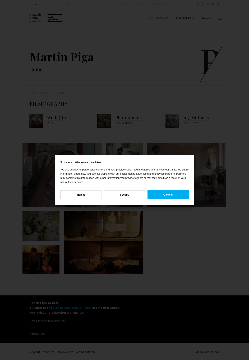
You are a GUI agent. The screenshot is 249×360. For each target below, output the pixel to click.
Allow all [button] (168, 194)
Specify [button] (124, 194)
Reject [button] (81, 194)
